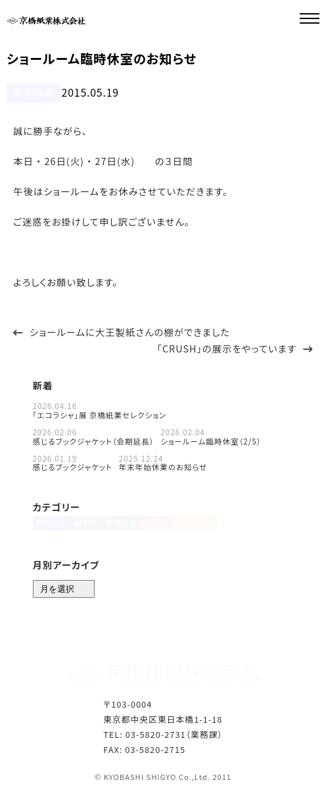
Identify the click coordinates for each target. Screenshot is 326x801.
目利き (89, 528)
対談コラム (211, 528)
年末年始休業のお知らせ (163, 465)
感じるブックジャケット (72, 465)
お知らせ (30, 91)
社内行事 (128, 528)
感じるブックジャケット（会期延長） (93, 439)
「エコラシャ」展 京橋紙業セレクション (99, 413)
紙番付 (168, 528)
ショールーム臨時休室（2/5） (210, 439)
